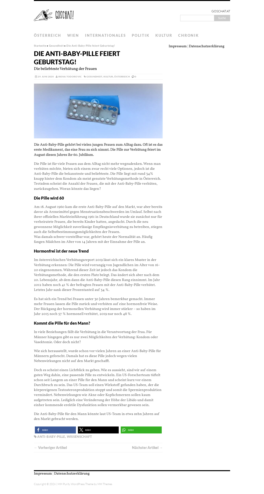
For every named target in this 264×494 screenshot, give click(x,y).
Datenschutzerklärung (206, 46)
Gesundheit (94, 76)
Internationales (105, 35)
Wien (73, 35)
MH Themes (105, 484)
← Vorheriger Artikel (50, 447)
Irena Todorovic (70, 76)
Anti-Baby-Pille (51, 436)
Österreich (47, 35)
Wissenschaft (79, 436)
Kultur (163, 35)
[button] (55, 429)
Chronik (188, 35)
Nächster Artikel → (147, 447)
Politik (140, 35)
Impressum (178, 46)
